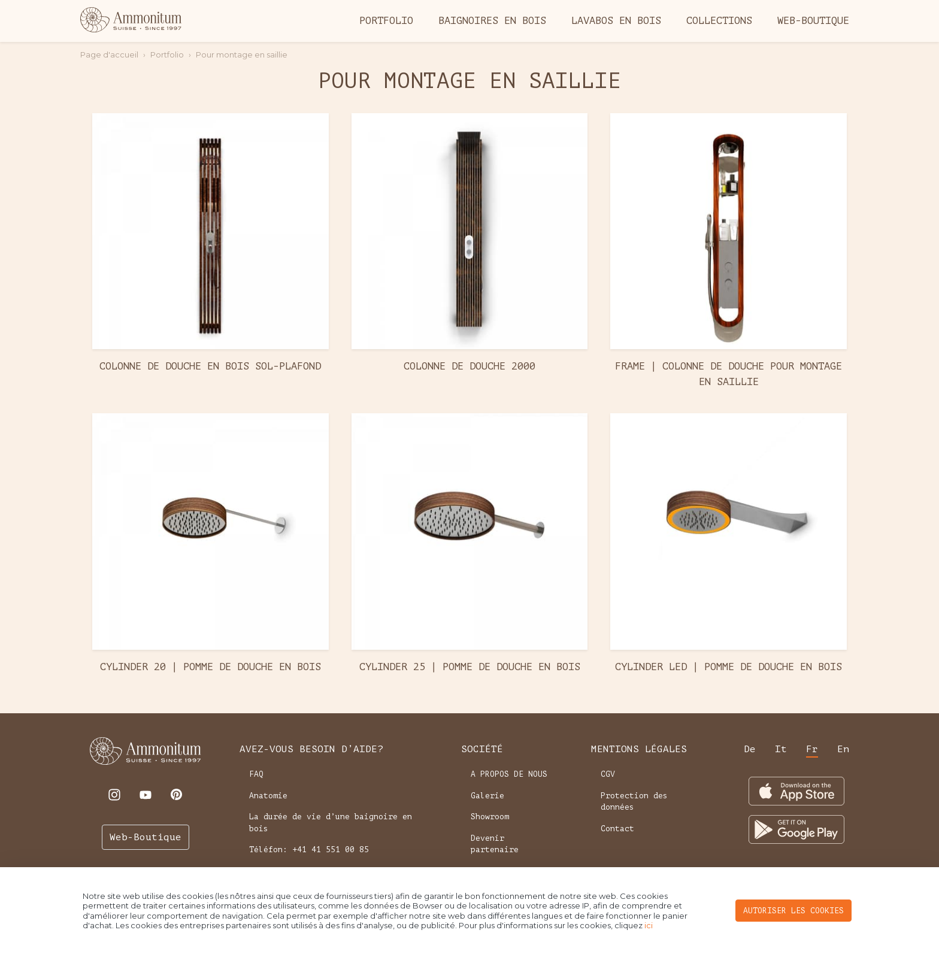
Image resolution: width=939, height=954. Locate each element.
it (781, 749)
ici (648, 925)
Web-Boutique (813, 20)
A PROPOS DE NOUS (509, 774)
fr (812, 749)
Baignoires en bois (492, 20)
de (750, 749)
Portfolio (386, 20)
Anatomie (268, 795)
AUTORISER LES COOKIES (793, 910)
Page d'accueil (109, 54)
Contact (617, 828)
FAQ (256, 774)
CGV (608, 774)
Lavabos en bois (616, 20)
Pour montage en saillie (241, 54)
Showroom (490, 816)
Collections (719, 20)
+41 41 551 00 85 (330, 849)
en (843, 749)
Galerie (487, 795)
